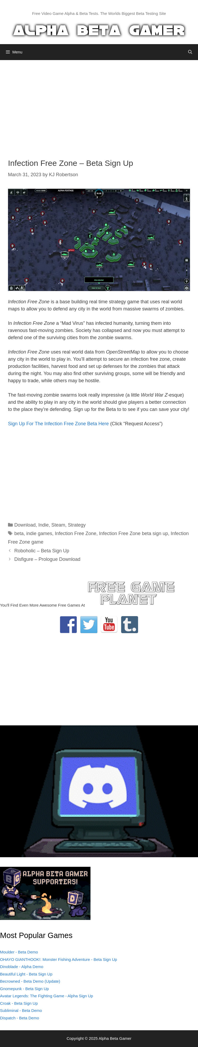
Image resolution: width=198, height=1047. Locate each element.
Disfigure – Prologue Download (47, 559)
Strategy (77, 525)
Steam (58, 525)
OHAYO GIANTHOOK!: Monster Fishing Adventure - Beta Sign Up (58, 959)
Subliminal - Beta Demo (21, 1010)
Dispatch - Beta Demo (19, 1018)
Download (25, 525)
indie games (39, 533)
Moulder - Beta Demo (19, 952)
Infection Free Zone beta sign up (133, 533)
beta (19, 533)
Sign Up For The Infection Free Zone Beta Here (58, 423)
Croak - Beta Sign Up (19, 1003)
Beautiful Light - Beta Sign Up (26, 974)
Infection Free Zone (75, 533)
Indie (43, 525)
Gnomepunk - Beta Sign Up (24, 988)
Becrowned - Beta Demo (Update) (30, 981)
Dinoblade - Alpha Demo (21, 966)
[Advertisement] (99, 105)
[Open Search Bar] (190, 52)
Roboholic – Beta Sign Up (41, 550)
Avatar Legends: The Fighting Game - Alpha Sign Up (46, 996)
